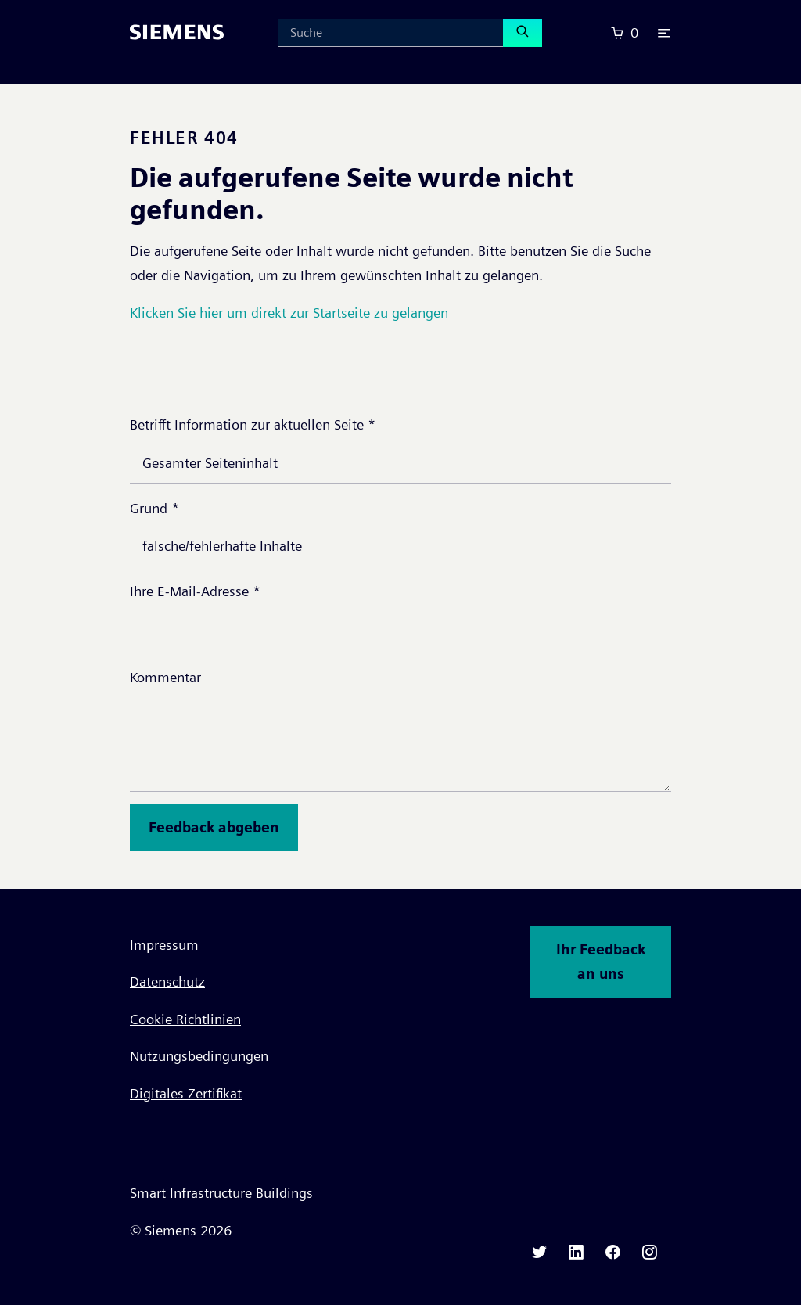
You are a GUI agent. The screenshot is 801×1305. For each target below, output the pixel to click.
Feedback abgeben (214, 827)
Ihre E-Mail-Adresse (195, 591)
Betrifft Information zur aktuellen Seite (252, 424)
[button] (664, 33)
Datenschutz (167, 981)
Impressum (164, 945)
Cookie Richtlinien (185, 1019)
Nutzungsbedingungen (199, 1056)
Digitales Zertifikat (186, 1093)
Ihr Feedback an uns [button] (600, 962)
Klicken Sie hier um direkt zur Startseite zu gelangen (289, 312)
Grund (154, 508)
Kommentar (165, 677)
